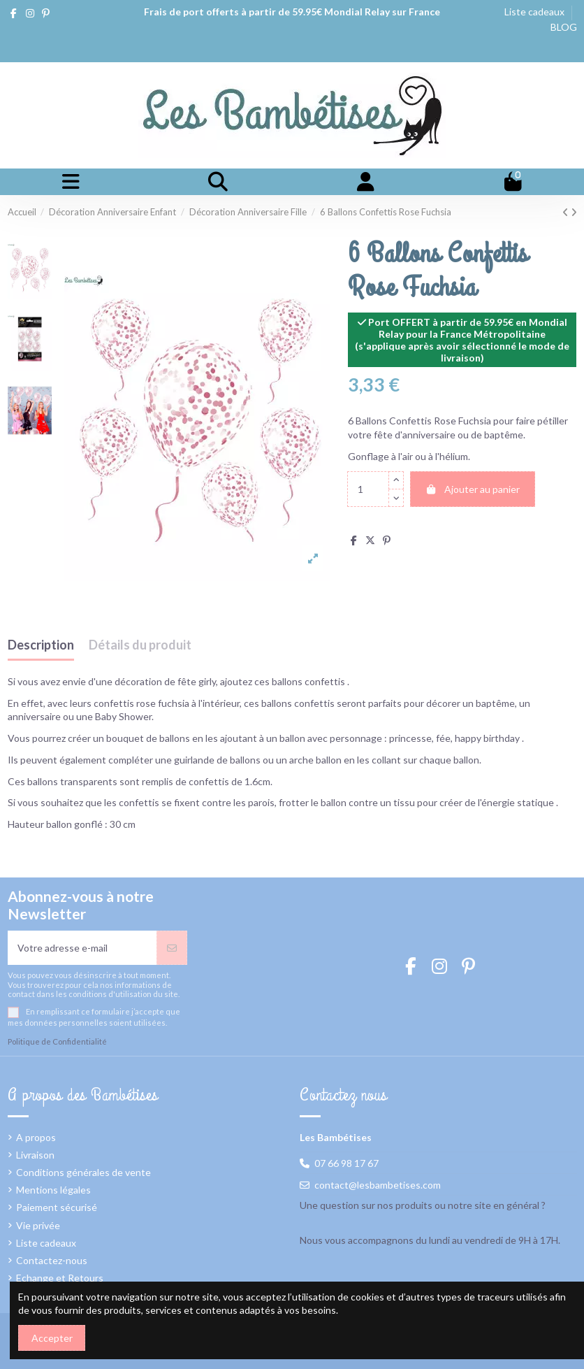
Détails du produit (140, 645)
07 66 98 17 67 (346, 1163)
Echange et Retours (59, 1278)
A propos (36, 1137)
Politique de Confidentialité (57, 1041)
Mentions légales (53, 1190)
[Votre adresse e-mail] (83, 948)
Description (41, 645)
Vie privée (38, 1225)
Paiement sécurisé (56, 1207)
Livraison (35, 1155)
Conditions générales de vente (83, 1172)
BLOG (563, 27)
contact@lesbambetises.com (377, 1185)
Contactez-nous (51, 1260)
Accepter (52, 1338)
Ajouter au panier (472, 489)
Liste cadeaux (535, 11)
